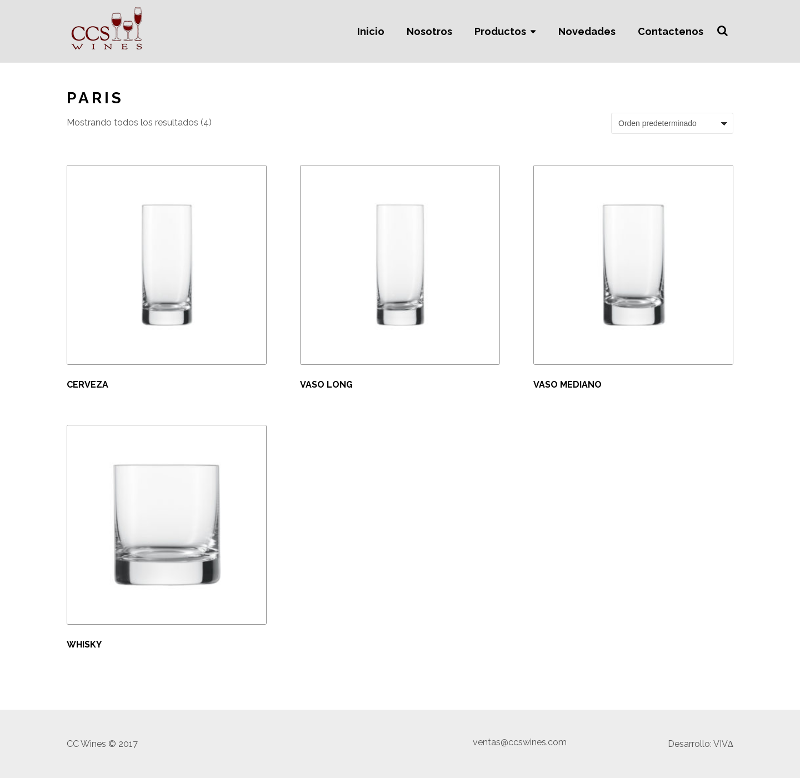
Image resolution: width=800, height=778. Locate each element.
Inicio (370, 31)
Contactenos (670, 31)
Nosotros (429, 31)
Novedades (587, 31)
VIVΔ (723, 744)
